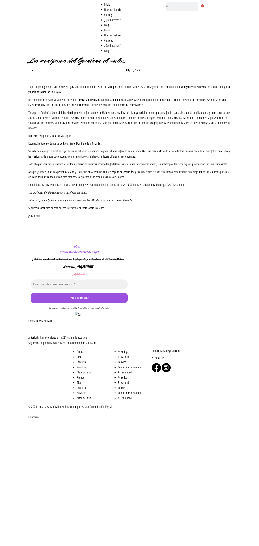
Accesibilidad (125, 372)
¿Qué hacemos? (112, 20)
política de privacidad (79, 308)
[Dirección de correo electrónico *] (79, 284)
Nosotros (81, 367)
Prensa (80, 352)
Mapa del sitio (84, 372)
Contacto (81, 362)
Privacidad (123, 357)
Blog (106, 25)
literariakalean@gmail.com (166, 351)
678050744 (158, 358)
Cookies (122, 362)
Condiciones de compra (130, 367)
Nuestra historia (112, 10)
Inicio (107, 4)
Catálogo (108, 15)
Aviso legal (123, 352)
